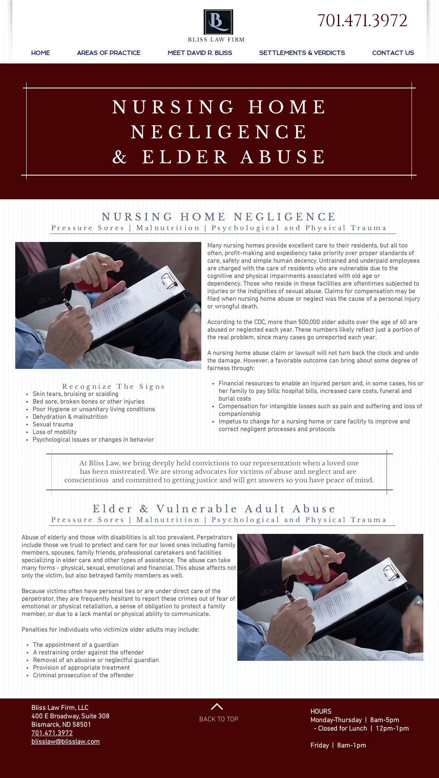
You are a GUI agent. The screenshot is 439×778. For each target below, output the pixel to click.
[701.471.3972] (362, 21)
